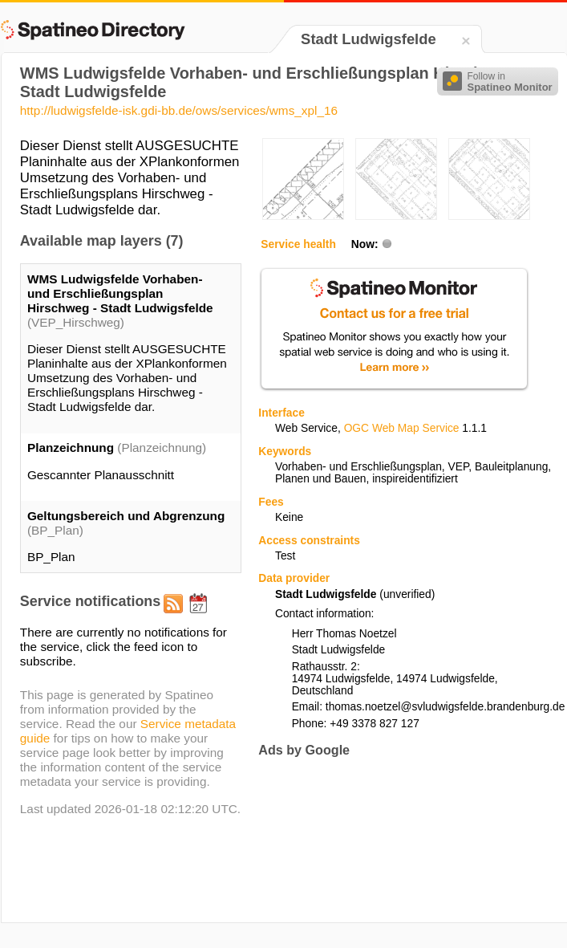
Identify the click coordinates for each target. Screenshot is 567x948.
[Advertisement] (313, 821)
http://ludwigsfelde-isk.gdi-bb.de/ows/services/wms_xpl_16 (179, 110)
